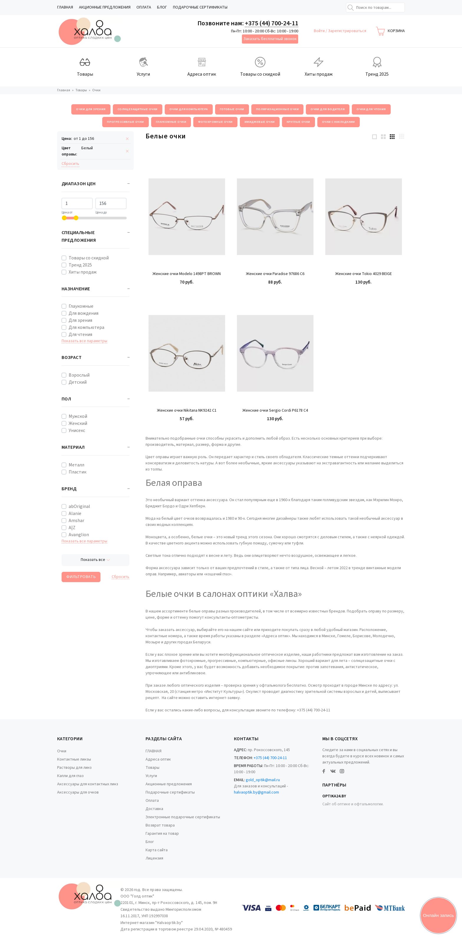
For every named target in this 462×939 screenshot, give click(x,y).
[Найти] (350, 8)
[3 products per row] (392, 136)
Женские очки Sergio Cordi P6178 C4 (275, 410)
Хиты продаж (83, 272)
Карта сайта (157, 850)
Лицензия (154, 858)
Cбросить (70, 164)
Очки (61, 751)
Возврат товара (160, 825)
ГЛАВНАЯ (65, 7)
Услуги (151, 776)
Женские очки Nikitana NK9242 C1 (187, 410)
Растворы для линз (74, 768)
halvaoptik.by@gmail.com (256, 792)
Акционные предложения (105, 7)
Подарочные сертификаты (200, 7)
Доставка (154, 809)
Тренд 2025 (80, 265)
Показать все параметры (84, 341)
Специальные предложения (79, 236)
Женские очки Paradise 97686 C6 (275, 274)
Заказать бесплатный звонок (270, 39)
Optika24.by (334, 796)
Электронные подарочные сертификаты (183, 817)
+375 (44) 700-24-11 (271, 23)
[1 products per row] (374, 136)
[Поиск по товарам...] (375, 7)
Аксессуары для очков (78, 792)
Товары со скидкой (89, 258)
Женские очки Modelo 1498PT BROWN (187, 274)
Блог (162, 7)
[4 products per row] (401, 136)
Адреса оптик (158, 759)
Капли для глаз (70, 776)
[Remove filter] (127, 139)
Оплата (143, 7)
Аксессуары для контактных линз (87, 784)
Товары (152, 768)
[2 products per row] (383, 136)
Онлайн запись (438, 915)
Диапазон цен (79, 183)
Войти (320, 31)
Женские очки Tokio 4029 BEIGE (363, 274)
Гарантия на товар (162, 834)
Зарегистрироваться (347, 31)
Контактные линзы (74, 759)
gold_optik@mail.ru (263, 780)
